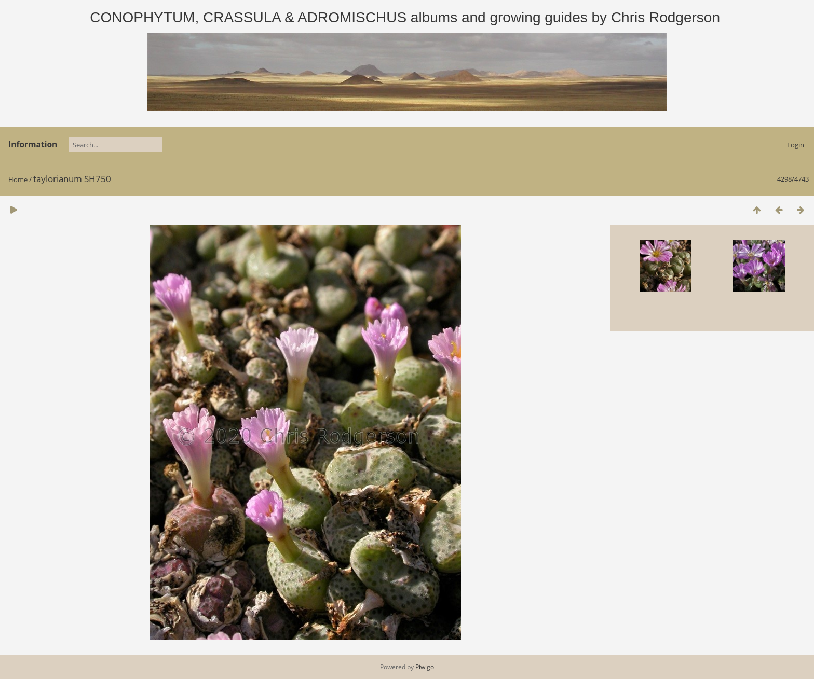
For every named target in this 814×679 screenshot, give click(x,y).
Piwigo (424, 666)
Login (795, 144)
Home (18, 179)
